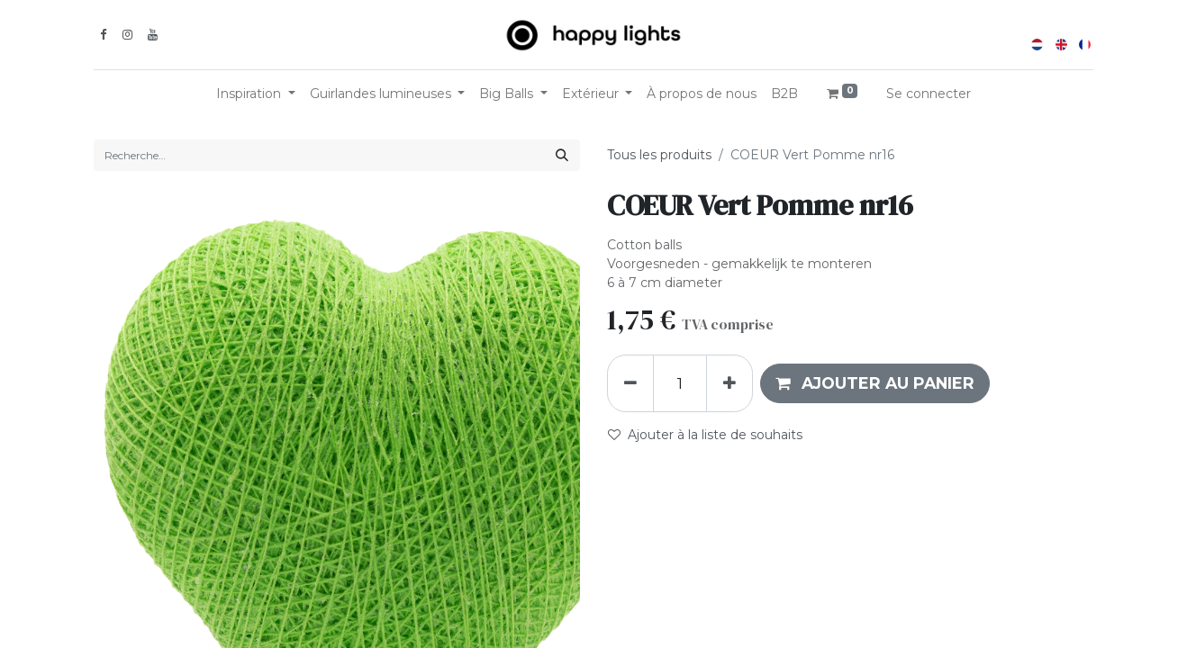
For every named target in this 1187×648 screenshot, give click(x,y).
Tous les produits (659, 155)
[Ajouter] (729, 383)
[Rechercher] (562, 155)
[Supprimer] (630, 383)
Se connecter (928, 94)
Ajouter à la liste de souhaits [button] (705, 435)
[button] (875, 383)
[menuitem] (701, 94)
